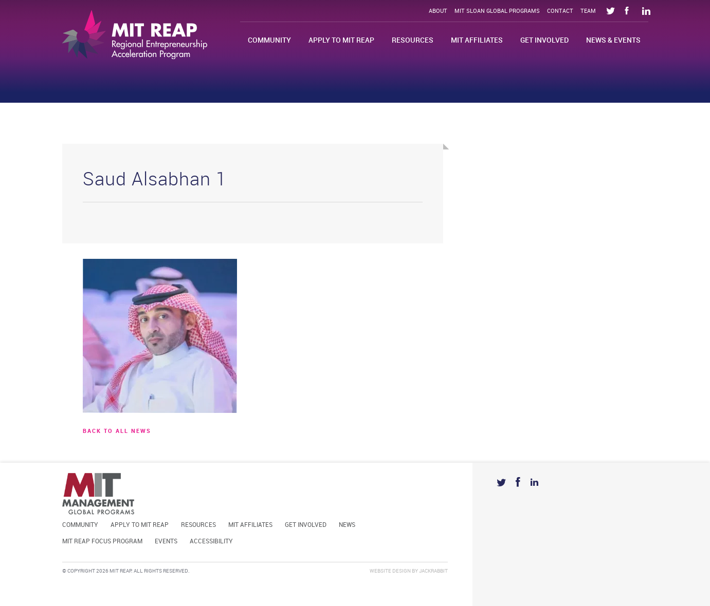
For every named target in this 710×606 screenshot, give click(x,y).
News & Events (613, 40)
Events (166, 541)
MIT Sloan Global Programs (497, 11)
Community (269, 40)
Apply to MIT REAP (341, 40)
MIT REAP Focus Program (102, 541)
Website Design (390, 571)
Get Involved (544, 40)
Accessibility (211, 541)
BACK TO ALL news (117, 431)
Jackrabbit (433, 571)
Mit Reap (134, 34)
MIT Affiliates (477, 40)
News (347, 525)
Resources (412, 40)
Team (588, 11)
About (438, 11)
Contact (560, 11)
